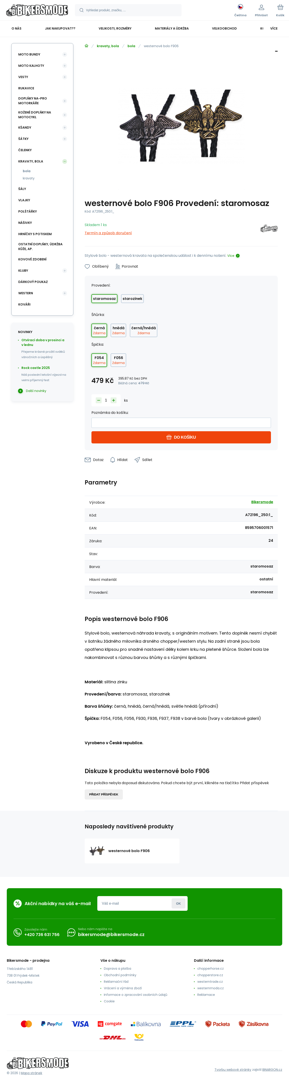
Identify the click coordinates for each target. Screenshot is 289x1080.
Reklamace (206, 994)
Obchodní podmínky (120, 975)
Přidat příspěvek (103, 794)
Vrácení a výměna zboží (123, 988)
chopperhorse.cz (210, 968)
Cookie (109, 1001)
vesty (23, 77)
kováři (24, 304)
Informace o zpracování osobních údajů (135, 994)
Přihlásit (178, 903)
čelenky (25, 150)
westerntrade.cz (210, 981)
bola (131, 46)
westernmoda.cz (210, 988)
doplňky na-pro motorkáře (32, 100)
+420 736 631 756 (42, 934)
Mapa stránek (31, 1073)
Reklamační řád (116, 981)
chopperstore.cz (210, 975)
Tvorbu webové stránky (232, 1069)
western (25, 293)
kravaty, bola (108, 46)
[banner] (37, 11)
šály (22, 189)
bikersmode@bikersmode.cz (111, 934)
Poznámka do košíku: (109, 412)
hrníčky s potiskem (35, 234)
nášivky (25, 222)
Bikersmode (262, 502)
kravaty (29, 178)
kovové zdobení (32, 259)
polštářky (27, 211)
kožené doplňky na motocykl (34, 114)
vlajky (24, 200)
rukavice (26, 88)
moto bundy (29, 54)
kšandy (24, 127)
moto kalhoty (31, 65)
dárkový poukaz (33, 282)
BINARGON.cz (272, 1069)
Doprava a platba (117, 968)
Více (230, 255)
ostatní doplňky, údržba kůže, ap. (40, 246)
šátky (23, 139)
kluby (23, 270)
